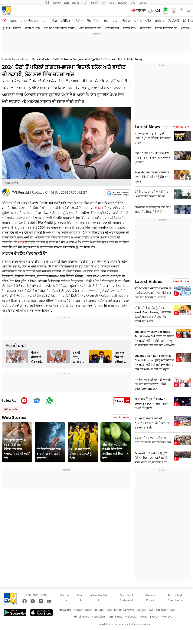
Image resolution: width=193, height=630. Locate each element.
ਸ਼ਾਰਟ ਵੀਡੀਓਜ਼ (29, 21)
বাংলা (103, 2)
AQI (157, 10)
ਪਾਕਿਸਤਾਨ (145, 28)
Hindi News (81, 616)
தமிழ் (111, 2)
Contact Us (65, 597)
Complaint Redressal (126, 597)
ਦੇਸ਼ (43, 21)
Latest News (147, 126)
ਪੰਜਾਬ (13, 21)
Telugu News (103, 610)
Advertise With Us (100, 597)
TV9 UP (154, 616)
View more (181, 126)
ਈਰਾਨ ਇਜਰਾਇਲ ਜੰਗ (166, 28)
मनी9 (132, 2)
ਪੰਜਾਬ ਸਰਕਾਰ (112, 28)
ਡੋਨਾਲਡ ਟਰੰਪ (129, 28)
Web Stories (14, 417)
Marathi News (83, 610)
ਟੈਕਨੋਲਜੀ (173, 21)
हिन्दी (47, 2)
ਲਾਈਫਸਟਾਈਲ (142, 21)
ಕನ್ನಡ (66, 2)
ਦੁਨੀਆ (53, 21)
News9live (98, 616)
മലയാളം (122, 2)
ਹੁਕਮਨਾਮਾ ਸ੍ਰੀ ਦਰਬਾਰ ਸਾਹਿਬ (59, 28)
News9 (57, 2)
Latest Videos (148, 281)
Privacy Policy (150, 597)
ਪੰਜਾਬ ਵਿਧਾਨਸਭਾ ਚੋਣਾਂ (90, 28)
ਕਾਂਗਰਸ (98, 208)
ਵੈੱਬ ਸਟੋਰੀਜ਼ (93, 21)
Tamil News (114, 616)
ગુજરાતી (94, 2)
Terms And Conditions (175, 597)
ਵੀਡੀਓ (126, 21)
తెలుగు (75, 2)
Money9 (167, 616)
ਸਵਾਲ (21, 242)
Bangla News (144, 610)
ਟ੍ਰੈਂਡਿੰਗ (65, 21)
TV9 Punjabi (20, 192)
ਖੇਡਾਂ (106, 21)
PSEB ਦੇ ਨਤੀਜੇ (13, 28)
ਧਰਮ (115, 21)
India (25, 59)
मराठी (84, 2)
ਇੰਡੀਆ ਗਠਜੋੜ (11, 409)
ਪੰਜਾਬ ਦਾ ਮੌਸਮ (32, 28)
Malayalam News (136, 616)
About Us (81, 597)
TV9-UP (142, 2)
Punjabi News (10, 59)
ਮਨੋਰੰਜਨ (78, 21)
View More (121, 417)
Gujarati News (165, 610)
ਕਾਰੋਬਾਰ (160, 21)
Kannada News (124, 610)
